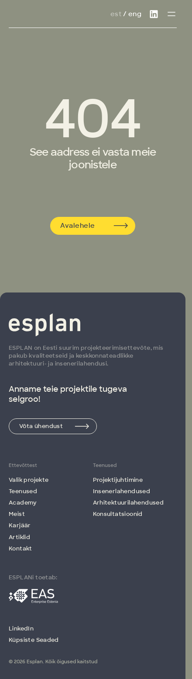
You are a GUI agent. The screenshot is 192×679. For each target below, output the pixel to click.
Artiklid (19, 537)
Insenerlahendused (122, 491)
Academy (23, 502)
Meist (17, 514)
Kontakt (20, 548)
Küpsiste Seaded (34, 640)
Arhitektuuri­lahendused (128, 502)
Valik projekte (28, 480)
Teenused (23, 491)
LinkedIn (21, 628)
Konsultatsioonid (118, 514)
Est (115, 14)
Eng (134, 14)
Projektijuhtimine (118, 480)
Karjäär (20, 525)
